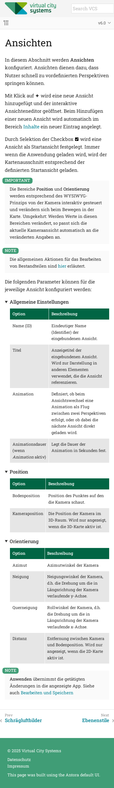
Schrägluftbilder (23, 720)
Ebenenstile (95, 720)
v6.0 (102, 23)
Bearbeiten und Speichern (47, 692)
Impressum (18, 766)
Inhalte (31, 126)
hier (62, 266)
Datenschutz (19, 759)
